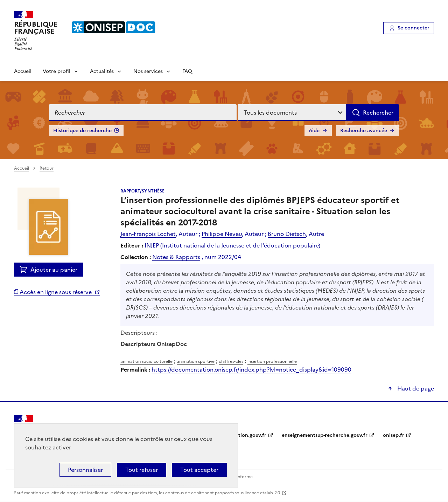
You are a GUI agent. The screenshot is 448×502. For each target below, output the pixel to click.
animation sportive (196, 361)
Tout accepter (199, 470)
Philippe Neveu (222, 234)
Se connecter (413, 28)
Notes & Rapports (176, 257)
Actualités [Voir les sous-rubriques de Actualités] (102, 71)
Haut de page (415, 388)
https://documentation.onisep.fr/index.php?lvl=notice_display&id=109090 (251, 369)
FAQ (187, 71)
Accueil (22, 71)
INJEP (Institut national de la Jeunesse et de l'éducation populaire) (232, 245)
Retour (47, 168)
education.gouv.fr (245, 435)
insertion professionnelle (272, 361)
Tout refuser (141, 470)
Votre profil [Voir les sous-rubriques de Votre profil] (56, 71)
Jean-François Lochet (148, 234)
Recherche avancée (363, 130)
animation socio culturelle (146, 361)
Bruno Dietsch (287, 234)
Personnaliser (85, 470)
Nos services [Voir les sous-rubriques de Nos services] (148, 71)
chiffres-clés (231, 361)
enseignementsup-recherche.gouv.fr (325, 435)
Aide (314, 130)
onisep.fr (393, 435)
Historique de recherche (82, 130)
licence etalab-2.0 (262, 493)
